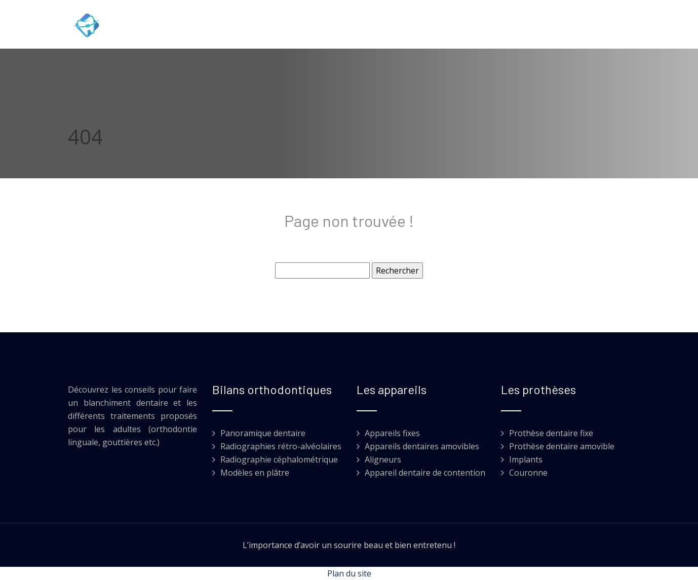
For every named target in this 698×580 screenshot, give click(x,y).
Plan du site (349, 573)
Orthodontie (316, 26)
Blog (574, 26)
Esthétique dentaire (508, 26)
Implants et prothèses (403, 26)
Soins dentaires (243, 26)
